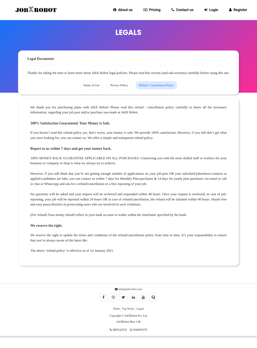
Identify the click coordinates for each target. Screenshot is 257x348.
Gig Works (128, 308)
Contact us (182, 10)
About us (123, 10)
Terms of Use (91, 85)
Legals (140, 308)
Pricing (152, 10)
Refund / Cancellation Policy (156, 85)
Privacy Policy (119, 85)
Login (211, 10)
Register (238, 10)
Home (116, 308)
